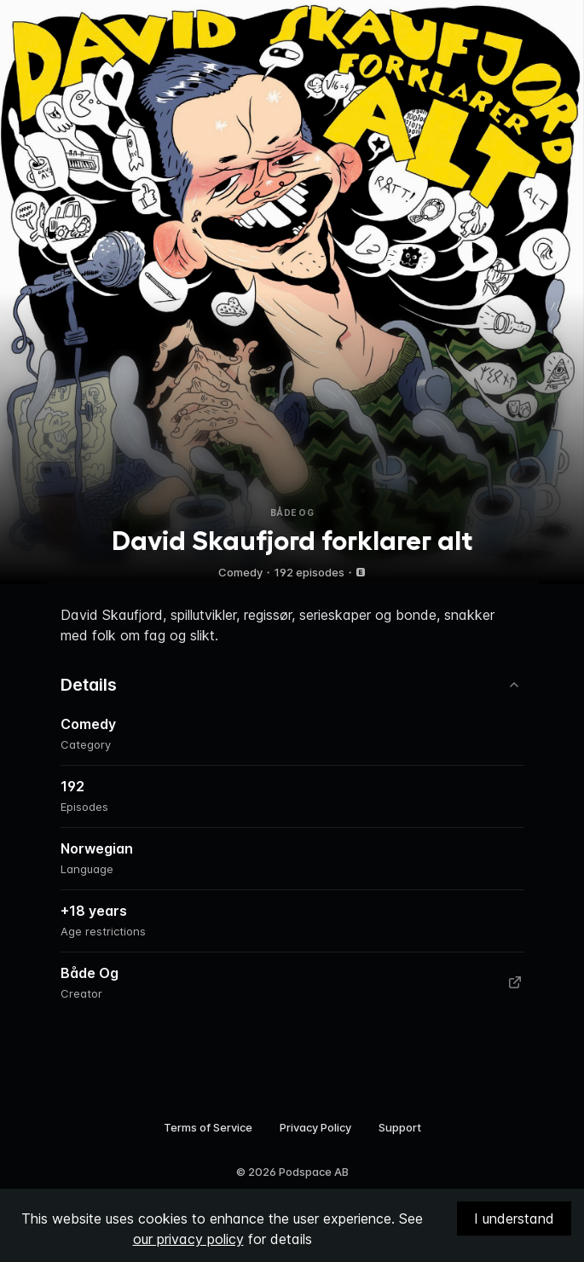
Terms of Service (208, 1127)
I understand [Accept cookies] (514, 1218)
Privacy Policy (315, 1127)
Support (400, 1127)
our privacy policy (188, 1239)
